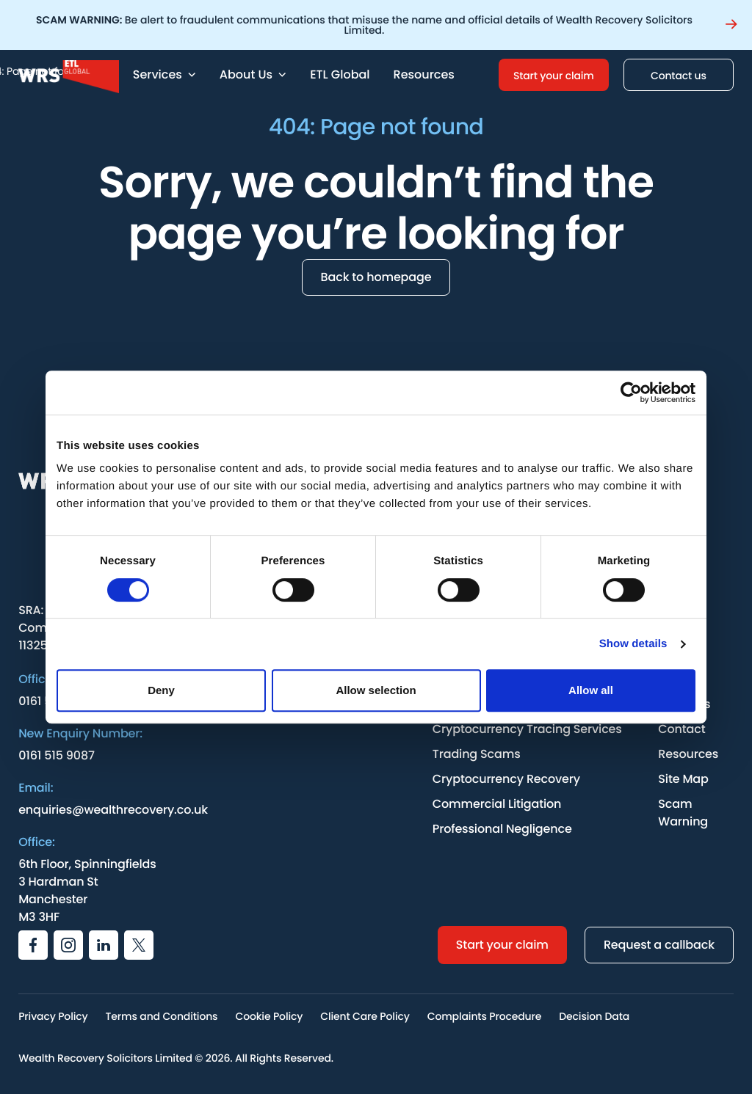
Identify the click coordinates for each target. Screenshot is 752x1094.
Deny (161, 690)
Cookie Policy (269, 1016)
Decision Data (594, 1016)
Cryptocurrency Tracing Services (527, 729)
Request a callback (659, 944)
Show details (633, 644)
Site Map (683, 778)
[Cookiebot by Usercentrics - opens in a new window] (631, 393)
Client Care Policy (364, 1016)
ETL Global (339, 74)
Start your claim (553, 75)
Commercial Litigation (497, 803)
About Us (253, 74)
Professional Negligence (502, 828)
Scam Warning (683, 812)
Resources (424, 74)
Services (164, 74)
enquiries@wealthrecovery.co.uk (113, 809)
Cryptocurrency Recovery (506, 778)
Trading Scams (477, 753)
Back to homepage (376, 277)
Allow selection (376, 690)
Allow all (590, 690)
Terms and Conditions (162, 1016)
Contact (681, 729)
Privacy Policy (52, 1016)
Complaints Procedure (484, 1016)
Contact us (678, 75)
